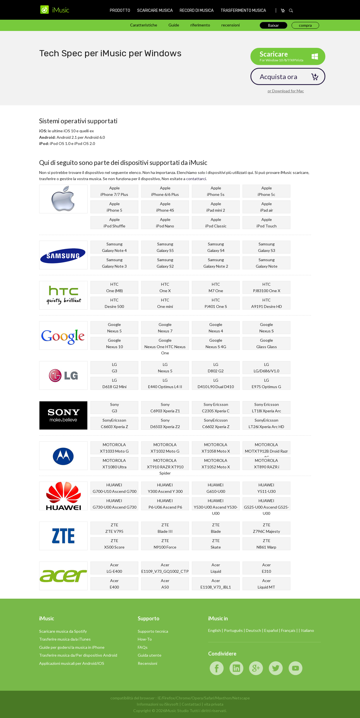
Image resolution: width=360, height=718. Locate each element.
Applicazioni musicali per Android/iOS (71, 663)
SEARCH (291, 10)
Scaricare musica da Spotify (63, 631)
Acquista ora (278, 76)
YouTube (295, 668)
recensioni (230, 25)
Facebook (216, 668)
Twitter (275, 668)
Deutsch (253, 630)
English (214, 630)
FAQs (143, 647)
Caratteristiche (143, 25)
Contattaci (191, 704)
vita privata (213, 704)
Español (271, 630)
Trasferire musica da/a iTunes (65, 639)
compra (283, 10)
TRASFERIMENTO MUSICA (243, 10)
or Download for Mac (286, 90)
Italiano (307, 630)
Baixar (273, 25)
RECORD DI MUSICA (197, 10)
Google (256, 668)
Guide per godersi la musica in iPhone (72, 647)
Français (288, 630)
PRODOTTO (120, 10)
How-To (145, 639)
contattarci (196, 178)
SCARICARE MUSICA (155, 10)
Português (233, 630)
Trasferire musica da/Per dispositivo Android (78, 655)
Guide (173, 25)
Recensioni (147, 663)
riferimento (200, 25)
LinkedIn (236, 668)
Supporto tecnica (153, 631)
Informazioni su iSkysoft (158, 704)
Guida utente (149, 655)
